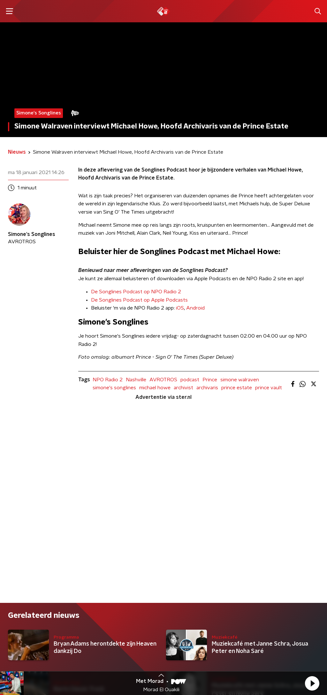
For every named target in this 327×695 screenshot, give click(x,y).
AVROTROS (163, 379)
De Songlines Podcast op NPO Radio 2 (136, 291)
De (95, 300)
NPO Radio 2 (108, 379)
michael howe (155, 387)
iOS (180, 308)
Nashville (136, 379)
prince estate (236, 387)
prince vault (268, 387)
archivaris (207, 387)
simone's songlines (114, 387)
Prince (209, 379)
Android (195, 308)
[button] (312, 683)
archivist (183, 387)
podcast (189, 379)
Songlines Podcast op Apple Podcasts (143, 300)
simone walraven (239, 379)
